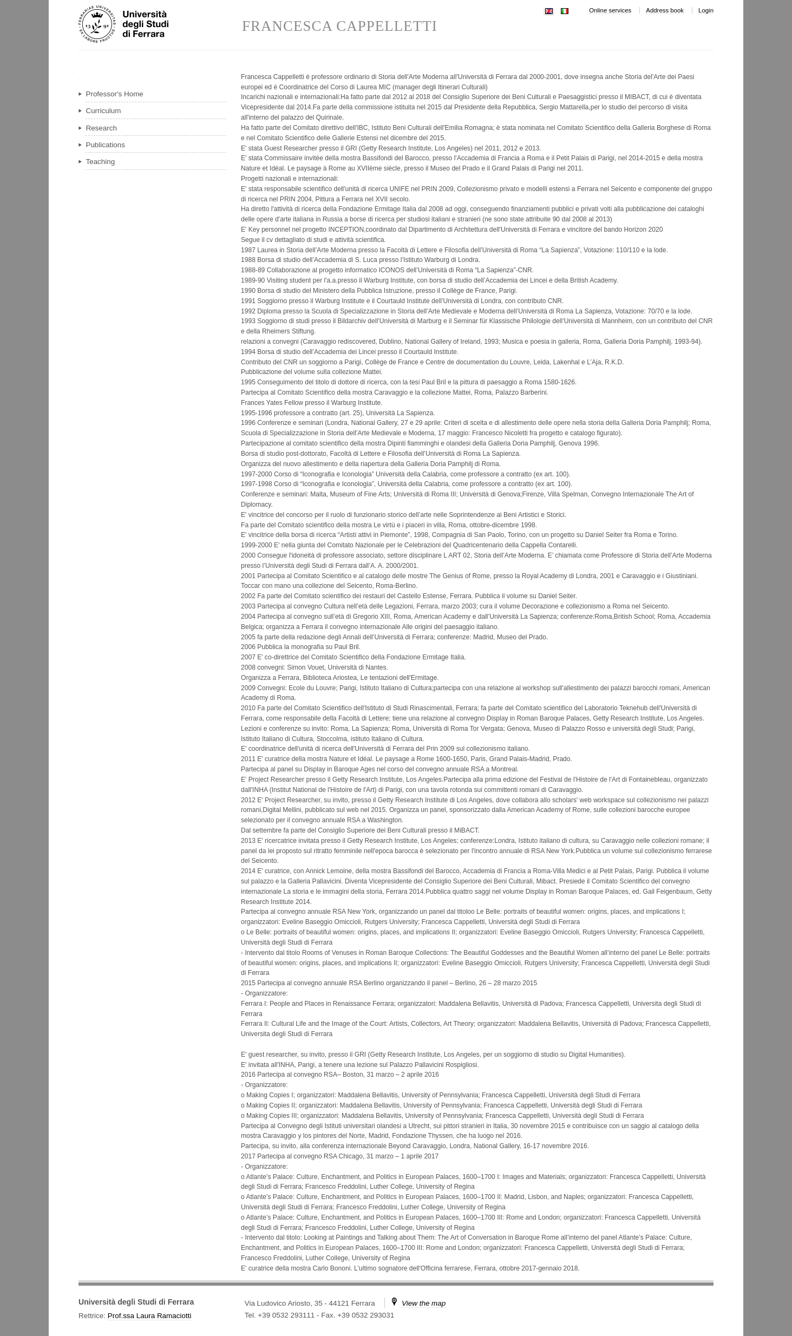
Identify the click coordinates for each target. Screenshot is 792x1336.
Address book (665, 10)
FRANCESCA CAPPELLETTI (339, 26)
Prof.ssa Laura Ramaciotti (150, 1316)
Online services (610, 10)
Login (706, 10)
